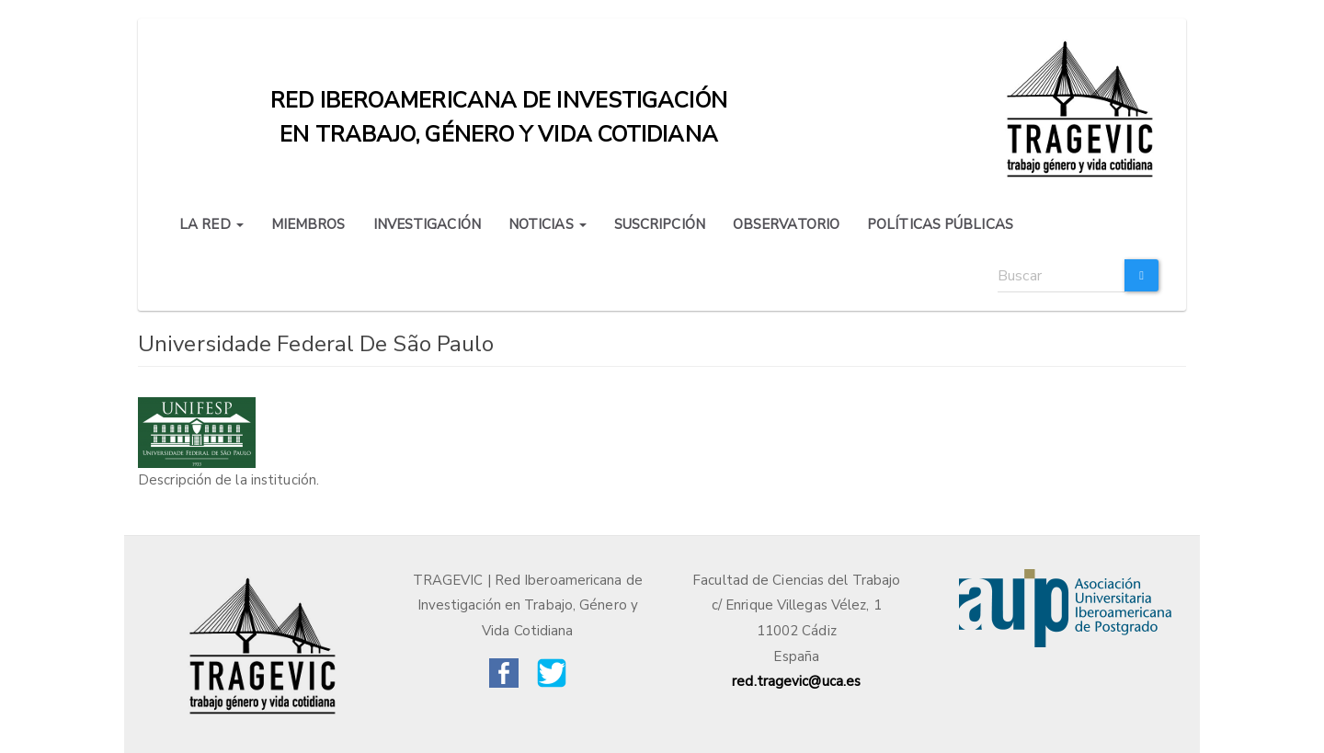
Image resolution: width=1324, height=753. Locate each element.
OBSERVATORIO (786, 224)
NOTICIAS (547, 224)
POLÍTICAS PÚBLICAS (940, 224)
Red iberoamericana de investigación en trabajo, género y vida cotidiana (498, 105)
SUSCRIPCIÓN (659, 224)
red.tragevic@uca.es (796, 681)
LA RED (211, 224)
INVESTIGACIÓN (427, 224)
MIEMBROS (308, 224)
